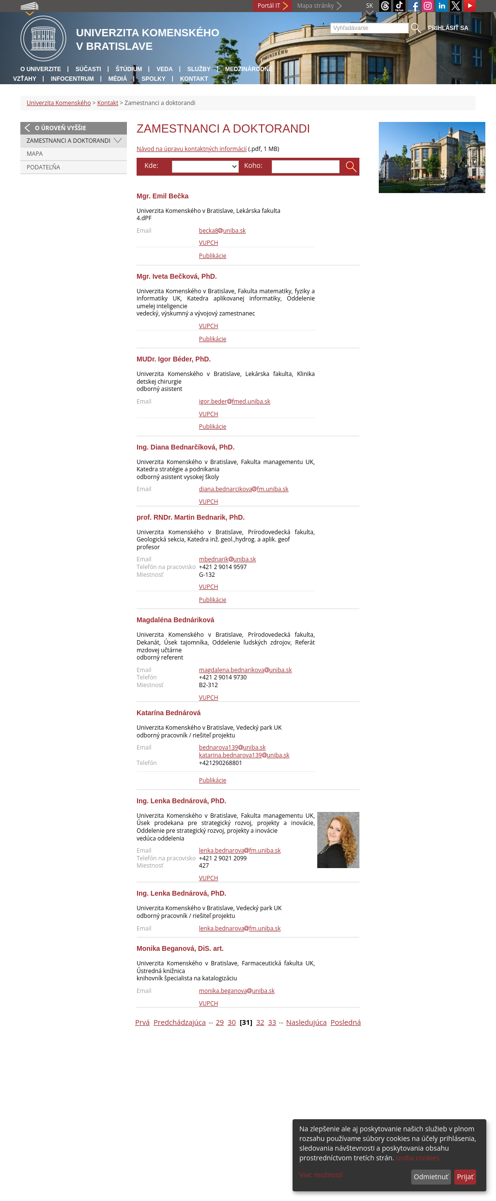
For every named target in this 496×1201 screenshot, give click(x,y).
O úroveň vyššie (60, 128)
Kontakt (194, 78)
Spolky (153, 78)
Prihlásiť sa (448, 28)
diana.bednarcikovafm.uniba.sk (244, 489)
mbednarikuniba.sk (227, 559)
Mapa (35, 154)
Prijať (465, 1176)
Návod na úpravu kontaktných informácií (192, 149)
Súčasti (88, 69)
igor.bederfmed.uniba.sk (234, 401)
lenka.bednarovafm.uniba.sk (240, 850)
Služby (199, 69)
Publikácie (212, 256)
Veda (164, 69)
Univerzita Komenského (59, 103)
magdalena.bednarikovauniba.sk (245, 670)
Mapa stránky (315, 5)
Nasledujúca (306, 1022)
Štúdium (129, 69)
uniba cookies (417, 1157)
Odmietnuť (431, 1176)
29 (220, 1022)
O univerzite (40, 69)
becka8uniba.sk (222, 230)
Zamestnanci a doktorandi (68, 140)
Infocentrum (72, 78)
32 (260, 1022)
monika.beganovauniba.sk (237, 991)
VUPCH (208, 243)
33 (272, 1022)
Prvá (142, 1022)
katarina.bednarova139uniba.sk (244, 755)
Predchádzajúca (180, 1022)
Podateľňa (43, 167)
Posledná (345, 1022)
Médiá (117, 78)
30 (232, 1022)
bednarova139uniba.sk (232, 747)
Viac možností (321, 1174)
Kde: (151, 165)
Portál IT (269, 5)
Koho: (253, 165)
